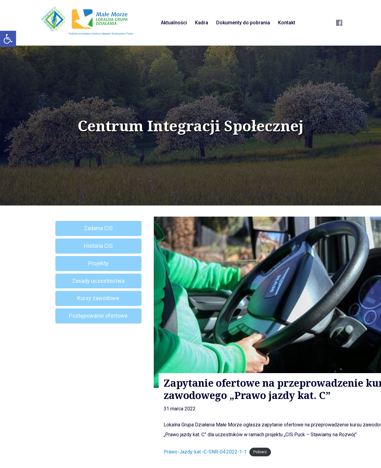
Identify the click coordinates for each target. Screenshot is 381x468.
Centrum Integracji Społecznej (190, 125)
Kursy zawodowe (98, 298)
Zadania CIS (98, 228)
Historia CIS (98, 245)
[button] (8, 39)
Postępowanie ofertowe (98, 315)
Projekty (98, 263)
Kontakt (286, 23)
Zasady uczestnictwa (98, 281)
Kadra (201, 23)
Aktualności (174, 23)
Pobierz (260, 452)
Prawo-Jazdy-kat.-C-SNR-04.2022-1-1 (205, 452)
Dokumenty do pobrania (243, 23)
